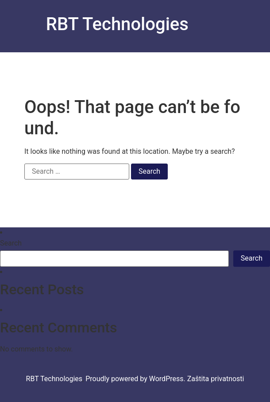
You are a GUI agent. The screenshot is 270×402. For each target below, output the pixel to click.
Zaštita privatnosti (215, 379)
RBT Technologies (117, 24)
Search (11, 243)
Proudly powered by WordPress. (136, 379)
